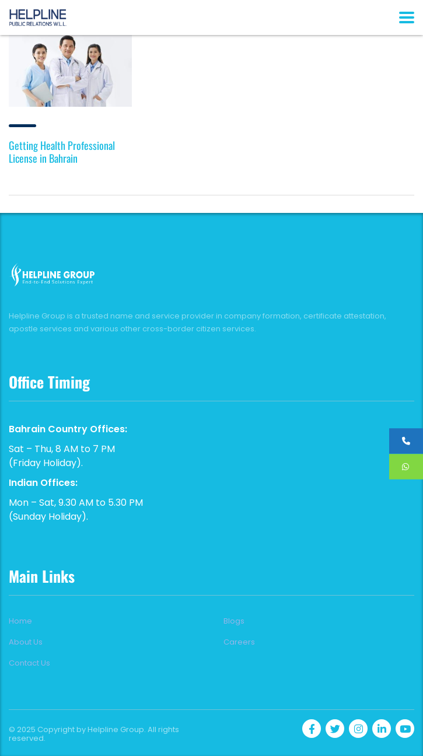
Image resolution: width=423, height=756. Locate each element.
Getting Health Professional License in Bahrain (62, 152)
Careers (239, 642)
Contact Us (29, 663)
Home (20, 621)
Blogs (233, 621)
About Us (26, 642)
